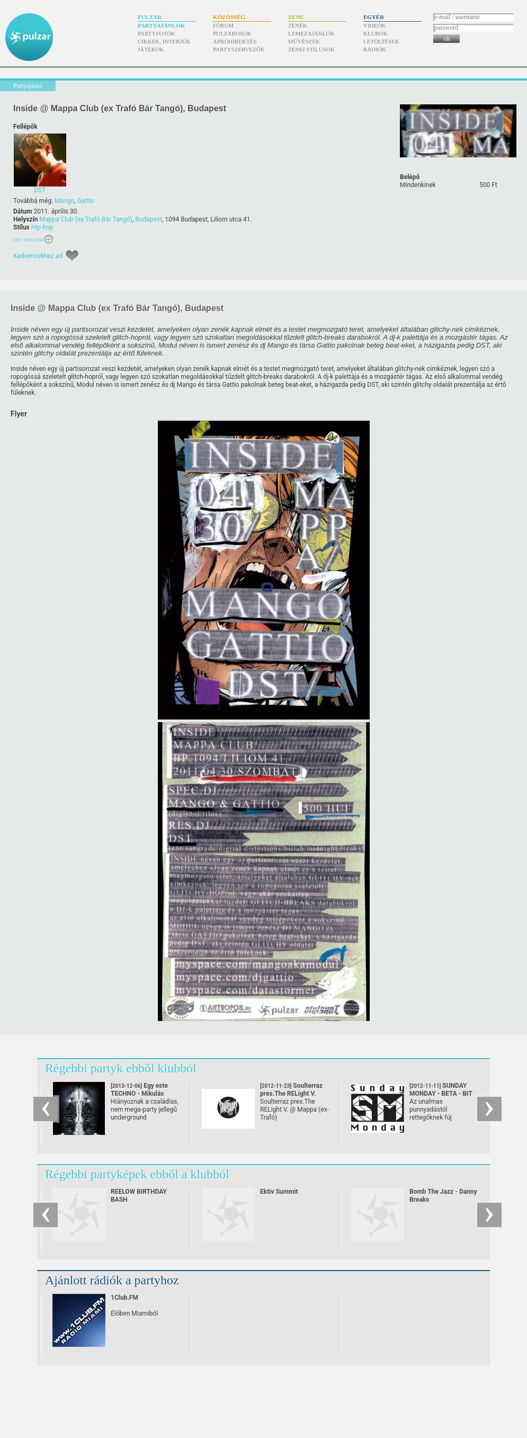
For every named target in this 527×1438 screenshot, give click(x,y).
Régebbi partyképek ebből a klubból (137, 1174)
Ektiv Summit (279, 1191)
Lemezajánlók (311, 33)
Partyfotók (156, 33)
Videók (374, 25)
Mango (64, 201)
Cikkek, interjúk (164, 41)
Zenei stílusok (311, 49)
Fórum (223, 25)
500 (488, 185)
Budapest (148, 219)
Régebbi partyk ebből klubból (120, 1068)
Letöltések (381, 41)
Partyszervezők (239, 49)
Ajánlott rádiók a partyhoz (112, 1280)
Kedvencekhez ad (37, 256)
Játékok (151, 49)
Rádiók (374, 49)
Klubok (375, 33)
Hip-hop (42, 227)
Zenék (297, 25)
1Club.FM (124, 1297)
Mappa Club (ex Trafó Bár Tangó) (85, 219)
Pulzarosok (232, 33)
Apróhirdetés (235, 41)
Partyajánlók (161, 25)
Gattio (85, 201)
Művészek (304, 41)
